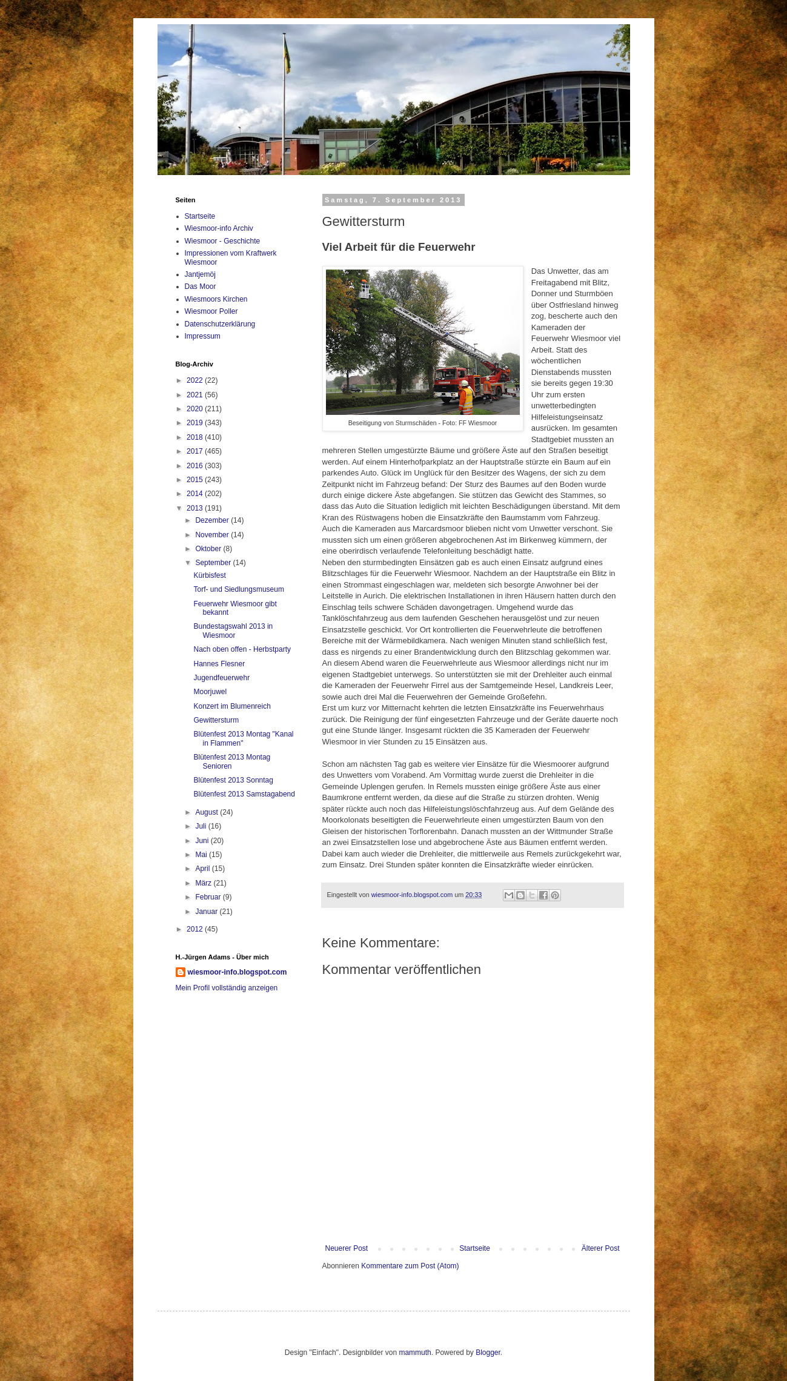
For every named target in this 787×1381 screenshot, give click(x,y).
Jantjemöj (200, 274)
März (204, 883)
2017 (196, 451)
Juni (202, 840)
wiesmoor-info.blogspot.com (237, 972)
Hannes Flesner (219, 664)
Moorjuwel (210, 691)
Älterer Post (601, 1248)
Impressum (203, 336)
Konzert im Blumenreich (231, 706)
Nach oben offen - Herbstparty (242, 649)
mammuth (415, 1352)
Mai (202, 854)
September (214, 562)
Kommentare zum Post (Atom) (410, 1266)
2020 (196, 409)
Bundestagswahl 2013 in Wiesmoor (233, 630)
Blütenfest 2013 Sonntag (233, 780)
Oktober (209, 549)
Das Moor (200, 286)
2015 (196, 479)
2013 (196, 508)
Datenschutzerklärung (220, 324)
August (207, 812)
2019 (196, 423)
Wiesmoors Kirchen (216, 299)
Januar (207, 911)
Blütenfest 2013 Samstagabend (243, 794)
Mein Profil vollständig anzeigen (227, 988)
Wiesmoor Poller (211, 311)
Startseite (474, 1248)
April (203, 868)
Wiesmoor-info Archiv (219, 228)
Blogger (488, 1352)
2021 (196, 395)
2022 (196, 380)
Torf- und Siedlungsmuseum (238, 589)
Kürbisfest (209, 575)
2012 (196, 929)
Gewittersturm (216, 720)
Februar (208, 897)
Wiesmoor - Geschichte (223, 241)
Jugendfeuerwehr (221, 678)
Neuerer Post (346, 1248)
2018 (196, 437)
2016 (196, 466)
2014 (196, 493)
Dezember (213, 520)
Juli (201, 826)
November (213, 535)
